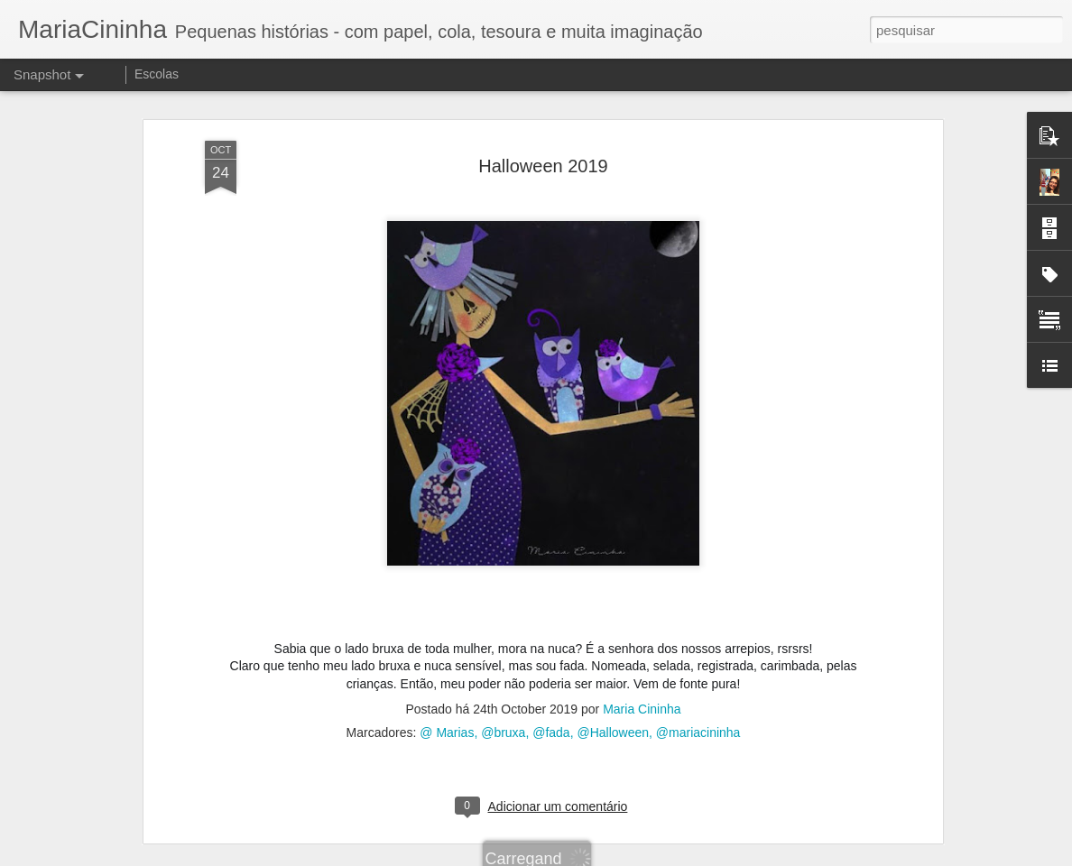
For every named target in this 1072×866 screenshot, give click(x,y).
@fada (550, 728)
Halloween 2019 (542, 160)
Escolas (156, 74)
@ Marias (447, 728)
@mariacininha (698, 728)
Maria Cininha (641, 704)
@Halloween (613, 728)
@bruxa (503, 728)
